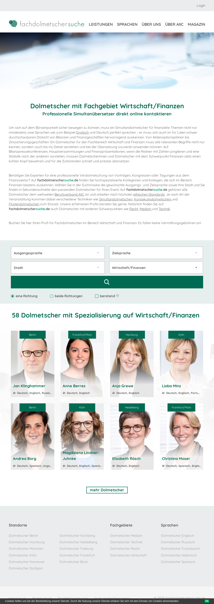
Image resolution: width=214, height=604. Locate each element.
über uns (151, 24)
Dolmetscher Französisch (180, 547)
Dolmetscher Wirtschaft (128, 553)
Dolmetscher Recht (125, 547)
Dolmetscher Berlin (23, 535)
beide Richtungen (66, 296)
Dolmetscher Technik (126, 541)
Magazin (196, 24)
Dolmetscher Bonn (74, 559)
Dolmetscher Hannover (27, 559)
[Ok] (207, 601)
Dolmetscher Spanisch (178, 559)
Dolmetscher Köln (23, 553)
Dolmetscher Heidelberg (78, 541)
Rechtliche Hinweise (73, 594)
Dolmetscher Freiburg (76, 547)
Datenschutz (42, 594)
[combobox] (58, 252)
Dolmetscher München (26, 547)
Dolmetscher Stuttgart (26, 565)
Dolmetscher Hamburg (27, 541)
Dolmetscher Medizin (126, 535)
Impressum (17, 594)
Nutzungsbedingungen (111, 594)
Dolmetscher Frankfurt (77, 553)
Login (201, 5)
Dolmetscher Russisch (178, 541)
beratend (107, 296)
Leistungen (101, 24)
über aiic (174, 24)
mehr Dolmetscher (107, 489)
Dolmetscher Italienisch (179, 553)
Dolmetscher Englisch (177, 535)
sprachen (127, 24)
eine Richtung (24, 296)
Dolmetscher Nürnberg (77, 535)
